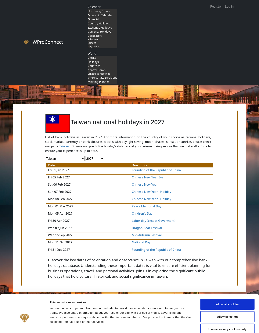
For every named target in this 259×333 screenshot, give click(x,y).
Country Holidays (99, 23)
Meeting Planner (98, 82)
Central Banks (97, 70)
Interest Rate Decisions (102, 77)
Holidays (93, 62)
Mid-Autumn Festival (147, 235)
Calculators (95, 36)
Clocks (92, 57)
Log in (229, 6)
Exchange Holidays (100, 27)
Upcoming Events (99, 11)
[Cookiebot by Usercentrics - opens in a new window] (24, 325)
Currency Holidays (99, 31)
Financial (93, 19)
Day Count (93, 46)
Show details (199, 325)
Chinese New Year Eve (148, 177)
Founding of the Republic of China (156, 170)
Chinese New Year (145, 184)
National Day (141, 242)
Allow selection (227, 295)
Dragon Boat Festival (147, 228)
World (92, 53)
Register (216, 6)
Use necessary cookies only (227, 308)
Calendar (94, 7)
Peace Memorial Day (146, 206)
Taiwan (64, 146)
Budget (92, 43)
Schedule (93, 39)
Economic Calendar (100, 15)
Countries (94, 66)
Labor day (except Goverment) (153, 221)
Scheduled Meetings (99, 73)
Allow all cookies (227, 283)
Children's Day (142, 213)
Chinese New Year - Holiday (151, 192)
